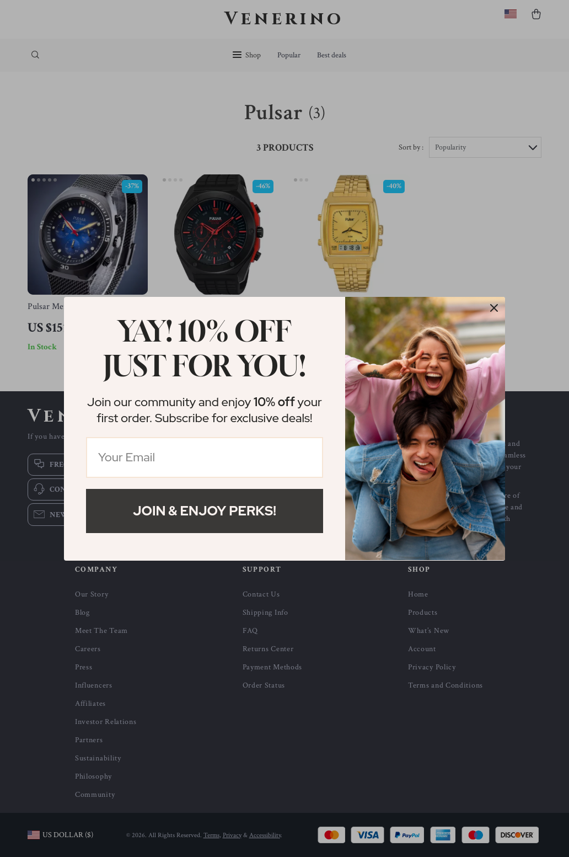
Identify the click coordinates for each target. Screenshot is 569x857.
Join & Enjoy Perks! (204, 510)
